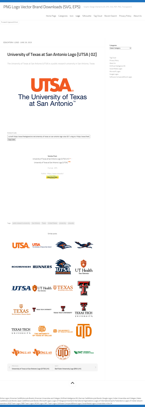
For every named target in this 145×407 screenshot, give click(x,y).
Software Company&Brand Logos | (70, 403)
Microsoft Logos (115, 71)
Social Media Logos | (89, 403)
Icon (71, 16)
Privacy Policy (125, 16)
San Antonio (36, 223)
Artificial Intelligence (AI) (117, 66)
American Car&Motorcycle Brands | (22, 398)
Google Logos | (108, 398)
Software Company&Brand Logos (121, 77)
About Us (138, 16)
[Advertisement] (72, 32)
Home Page (51, 16)
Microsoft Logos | (46, 401)
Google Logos (114, 74)
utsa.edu (71, 223)
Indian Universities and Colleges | (125, 398)
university (62, 223)
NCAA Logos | (40, 403)
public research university (21, 223)
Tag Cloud (98, 16)
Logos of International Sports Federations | (109, 401)
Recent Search (110, 16)
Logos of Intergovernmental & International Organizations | (73, 401)
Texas (44, 223)
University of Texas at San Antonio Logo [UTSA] (51, 163)
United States (52, 223)
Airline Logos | (5, 398)
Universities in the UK (104, 403)
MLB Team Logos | (14, 403)
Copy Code (11, 139)
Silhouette (86, 16)
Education (8, 42)
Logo (78, 16)
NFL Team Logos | (51, 403)
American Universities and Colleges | (48, 398)
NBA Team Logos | (28, 403)
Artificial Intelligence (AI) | (70, 398)
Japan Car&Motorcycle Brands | (29, 401)
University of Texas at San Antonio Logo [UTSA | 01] (51, 159)
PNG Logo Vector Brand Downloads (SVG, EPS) (41, 6)
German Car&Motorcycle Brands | (91, 398)
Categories (63, 16)
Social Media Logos (116, 69)
